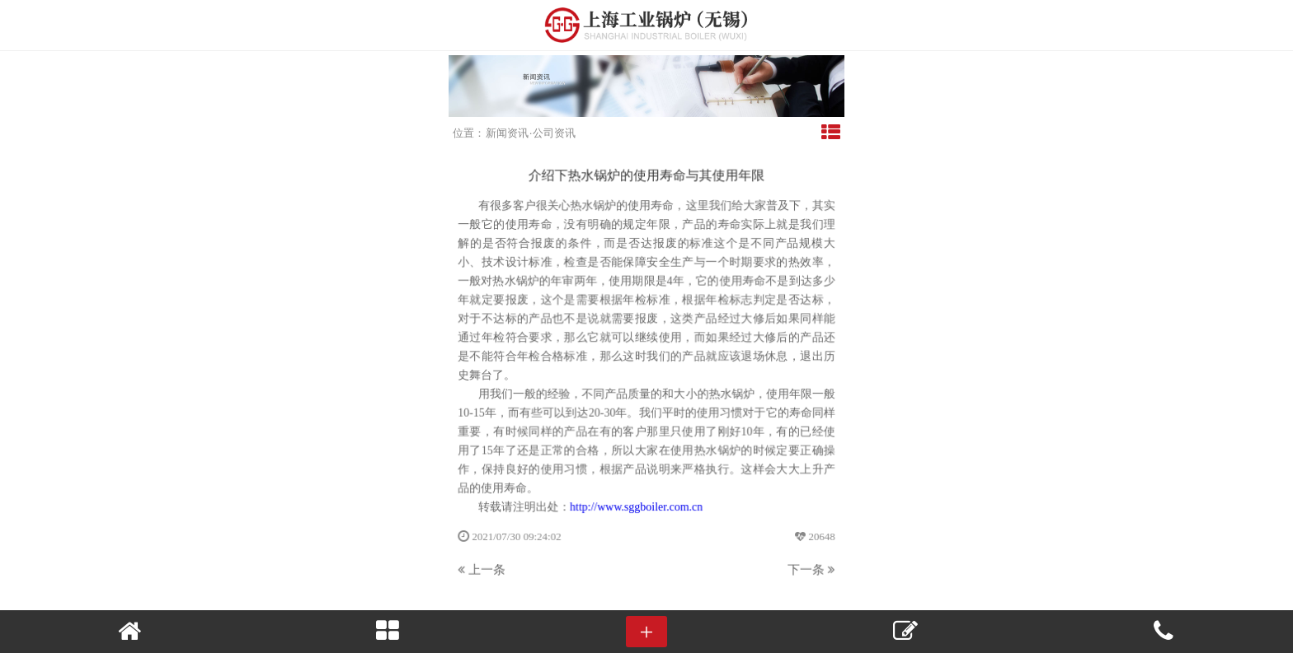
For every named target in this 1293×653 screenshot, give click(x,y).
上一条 (482, 568)
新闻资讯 (507, 133)
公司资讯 (554, 133)
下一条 (810, 568)
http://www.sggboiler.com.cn (637, 506)
